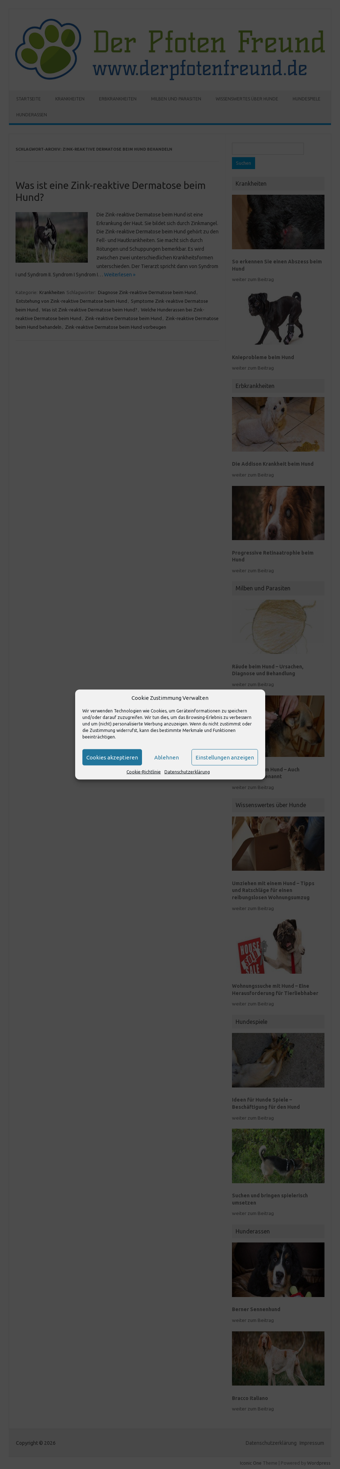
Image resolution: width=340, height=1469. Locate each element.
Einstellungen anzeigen (224, 757)
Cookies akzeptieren (112, 757)
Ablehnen (166, 757)
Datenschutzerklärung (187, 772)
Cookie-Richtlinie (143, 772)
